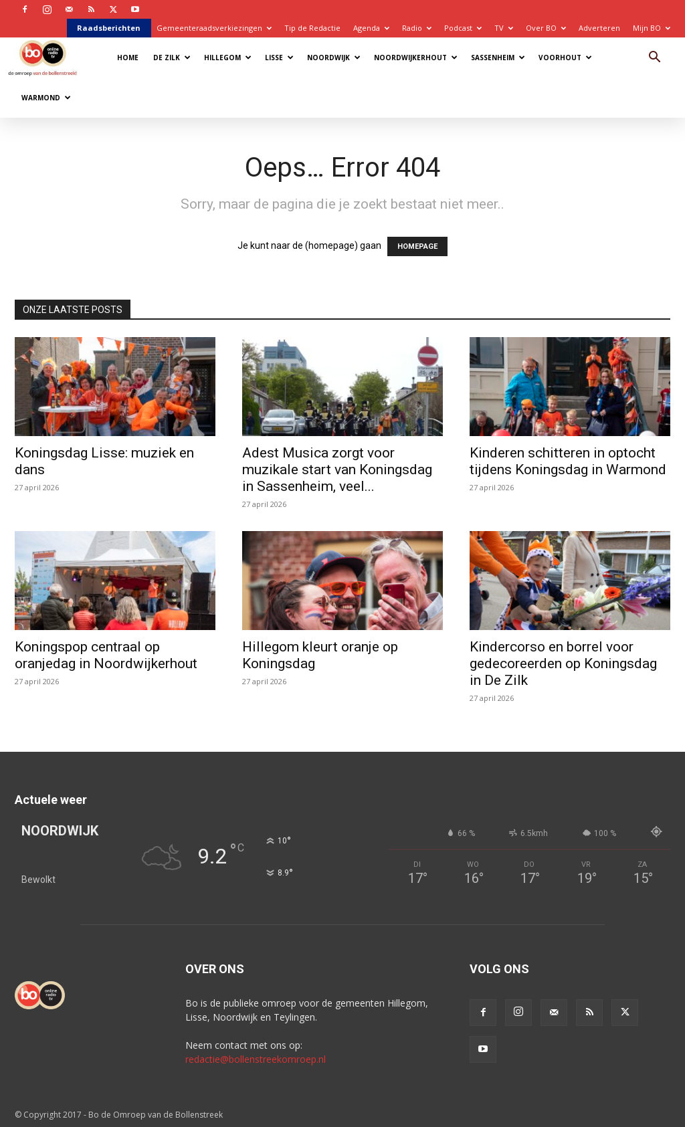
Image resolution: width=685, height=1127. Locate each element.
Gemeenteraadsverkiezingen (214, 28)
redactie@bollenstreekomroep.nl (255, 1059)
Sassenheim (498, 57)
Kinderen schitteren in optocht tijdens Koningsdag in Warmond (568, 461)
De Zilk (172, 57)
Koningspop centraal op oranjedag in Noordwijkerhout (106, 655)
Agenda (371, 28)
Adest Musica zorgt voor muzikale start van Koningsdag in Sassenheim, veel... (337, 469)
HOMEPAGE (417, 246)
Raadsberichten (108, 28)
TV (503, 28)
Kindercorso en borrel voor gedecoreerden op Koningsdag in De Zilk (563, 663)
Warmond (46, 97)
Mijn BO (651, 28)
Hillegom (228, 57)
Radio (416, 28)
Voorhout (565, 57)
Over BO (546, 28)
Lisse (279, 57)
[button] (654, 58)
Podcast (463, 28)
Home (127, 57)
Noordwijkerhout (416, 57)
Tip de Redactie (312, 28)
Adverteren (599, 28)
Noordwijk (334, 57)
